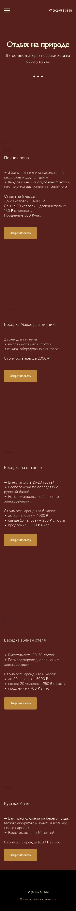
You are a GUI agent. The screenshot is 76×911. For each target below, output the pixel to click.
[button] (20, 233)
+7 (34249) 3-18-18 (60, 10)
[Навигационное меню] (7, 11)
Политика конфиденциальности (38, 899)
